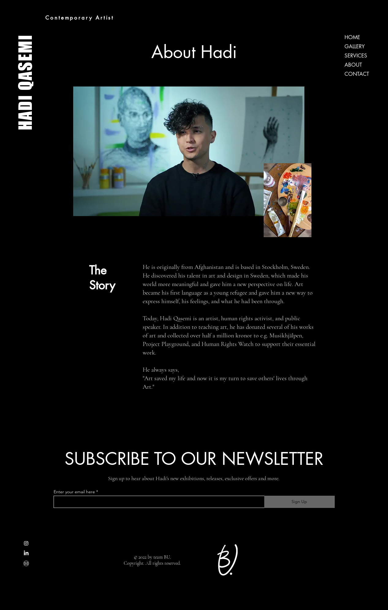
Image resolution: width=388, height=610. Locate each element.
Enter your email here (74, 492)
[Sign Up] (299, 502)
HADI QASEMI (25, 82)
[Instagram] (26, 543)
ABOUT (353, 64)
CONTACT (357, 74)
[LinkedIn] (26, 553)
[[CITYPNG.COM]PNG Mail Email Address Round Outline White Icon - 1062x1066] (26, 563)
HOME (352, 37)
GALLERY (355, 46)
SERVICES (356, 55)
